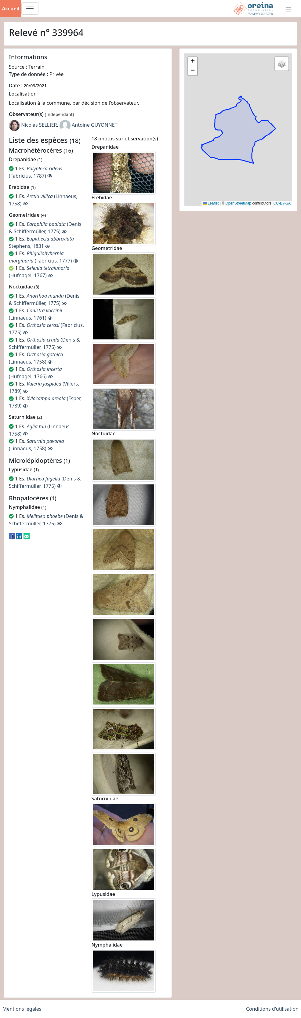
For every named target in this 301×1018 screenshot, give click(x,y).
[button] (192, 61)
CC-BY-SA (282, 203)
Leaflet (211, 203)
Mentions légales (22, 1008)
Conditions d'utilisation (272, 1008)
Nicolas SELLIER (39, 124)
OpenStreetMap (238, 203)
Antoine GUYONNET (94, 124)
